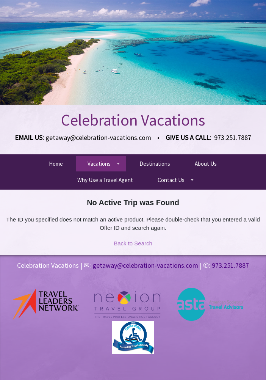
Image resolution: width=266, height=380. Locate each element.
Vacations (99, 163)
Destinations (154, 163)
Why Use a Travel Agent (105, 180)
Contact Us (171, 180)
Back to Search (133, 243)
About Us (206, 163)
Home (56, 163)
